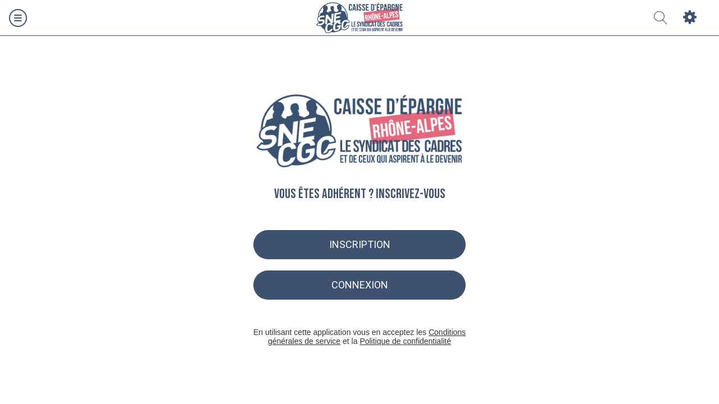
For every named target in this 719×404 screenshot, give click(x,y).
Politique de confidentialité (405, 341)
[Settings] (689, 17)
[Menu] (17, 17)
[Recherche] (660, 17)
